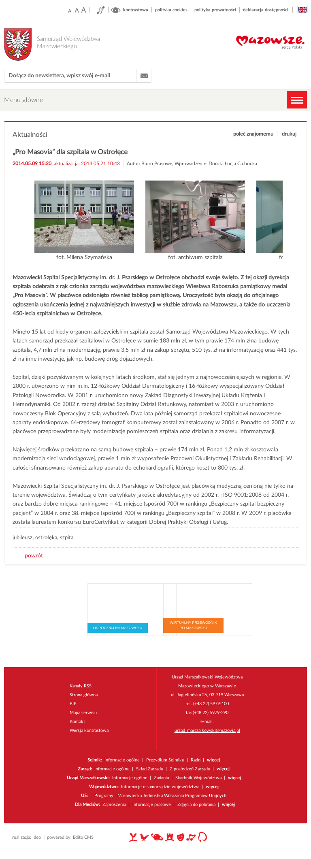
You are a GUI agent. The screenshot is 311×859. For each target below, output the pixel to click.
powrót (34, 556)
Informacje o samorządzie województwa (160, 787)
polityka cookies (171, 10)
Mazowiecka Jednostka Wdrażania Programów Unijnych (171, 795)
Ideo (36, 837)
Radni (196, 760)
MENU (297, 99)
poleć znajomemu (253, 134)
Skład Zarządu (149, 769)
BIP (73, 704)
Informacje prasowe (151, 804)
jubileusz (22, 537)
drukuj (289, 134)
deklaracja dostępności (265, 10)
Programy (103, 795)
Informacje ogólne (122, 760)
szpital (67, 537)
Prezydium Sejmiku (165, 760)
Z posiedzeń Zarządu (190, 769)
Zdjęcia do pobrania (196, 804)
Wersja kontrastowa (89, 730)
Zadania (161, 778)
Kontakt (77, 721)
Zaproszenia (114, 804)
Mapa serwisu (83, 712)
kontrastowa (135, 10)
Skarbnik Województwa (198, 778)
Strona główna (84, 695)
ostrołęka (46, 537)
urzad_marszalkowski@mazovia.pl (207, 730)
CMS (89, 837)
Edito (78, 837)
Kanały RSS (81, 686)
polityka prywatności (215, 10)
